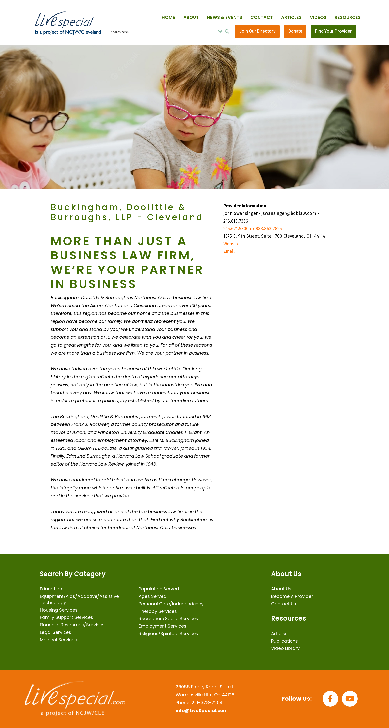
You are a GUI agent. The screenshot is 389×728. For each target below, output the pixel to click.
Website (231, 244)
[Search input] (162, 31)
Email (229, 251)
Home (168, 17)
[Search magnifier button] (227, 31)
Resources (348, 17)
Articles (291, 17)
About (191, 17)
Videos (318, 17)
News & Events (224, 17)
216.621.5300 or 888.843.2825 (252, 229)
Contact (261, 17)
